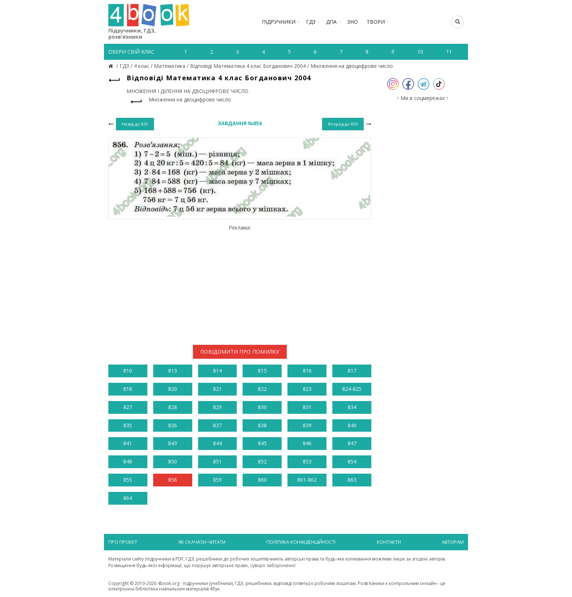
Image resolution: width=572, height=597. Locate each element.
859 (217, 479)
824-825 (352, 388)
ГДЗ (311, 21)
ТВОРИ (376, 21)
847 (352, 443)
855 (127, 479)
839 (307, 425)
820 (172, 388)
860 (262, 479)
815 (262, 370)
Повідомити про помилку (239, 351)
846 (307, 443)
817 (352, 370)
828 (172, 407)
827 (127, 407)
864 (127, 497)
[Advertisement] (239, 282)
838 (262, 425)
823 (307, 388)
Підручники (278, 21)
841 (127, 443)
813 (172, 370)
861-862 (307, 479)
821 (217, 388)
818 (127, 388)
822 (262, 388)
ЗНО (352, 21)
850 (172, 461)
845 (262, 443)
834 (352, 407)
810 (127, 370)
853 (307, 461)
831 (307, 407)
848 (127, 461)
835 (127, 425)
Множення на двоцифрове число (351, 65)
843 (172, 443)
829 (217, 407)
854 (352, 461)
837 (217, 425)
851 (217, 461)
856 (172, 479)
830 (262, 407)
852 (262, 461)
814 (217, 370)
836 (172, 425)
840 (352, 425)
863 (352, 479)
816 (307, 370)
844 (217, 443)
